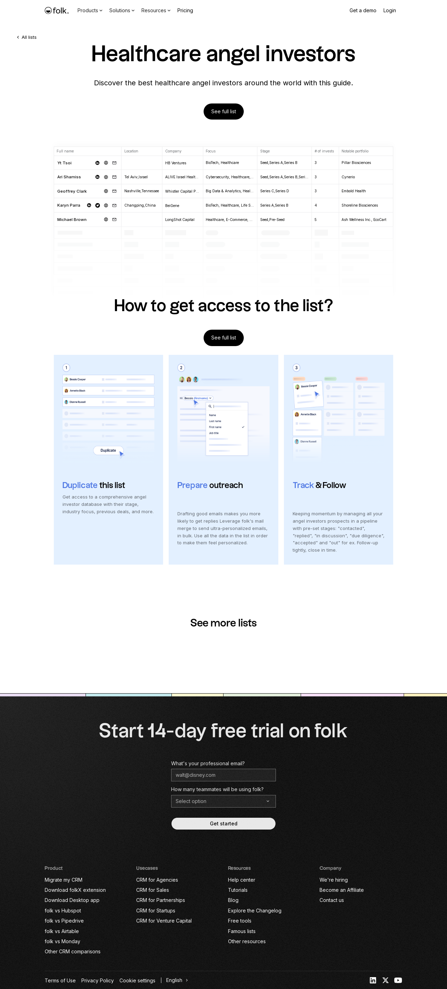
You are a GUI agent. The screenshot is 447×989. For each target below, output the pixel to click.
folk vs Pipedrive (64, 921)
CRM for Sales (152, 890)
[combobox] (176, 980)
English (174, 980)
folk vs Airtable (62, 931)
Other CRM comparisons (73, 951)
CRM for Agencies (157, 880)
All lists (29, 37)
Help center (241, 880)
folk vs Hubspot (63, 910)
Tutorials (238, 890)
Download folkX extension (75, 890)
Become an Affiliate (342, 890)
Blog (233, 900)
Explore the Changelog (254, 910)
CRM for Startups (155, 910)
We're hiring (334, 880)
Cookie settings (137, 980)
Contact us (332, 900)
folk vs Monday (62, 941)
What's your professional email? (208, 763)
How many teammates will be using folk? (217, 789)
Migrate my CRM (63, 880)
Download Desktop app (72, 900)
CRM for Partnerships (160, 900)
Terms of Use (60, 980)
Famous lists (242, 931)
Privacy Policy (97, 980)
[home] (56, 10)
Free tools (239, 921)
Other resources (247, 941)
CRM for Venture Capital (164, 921)
